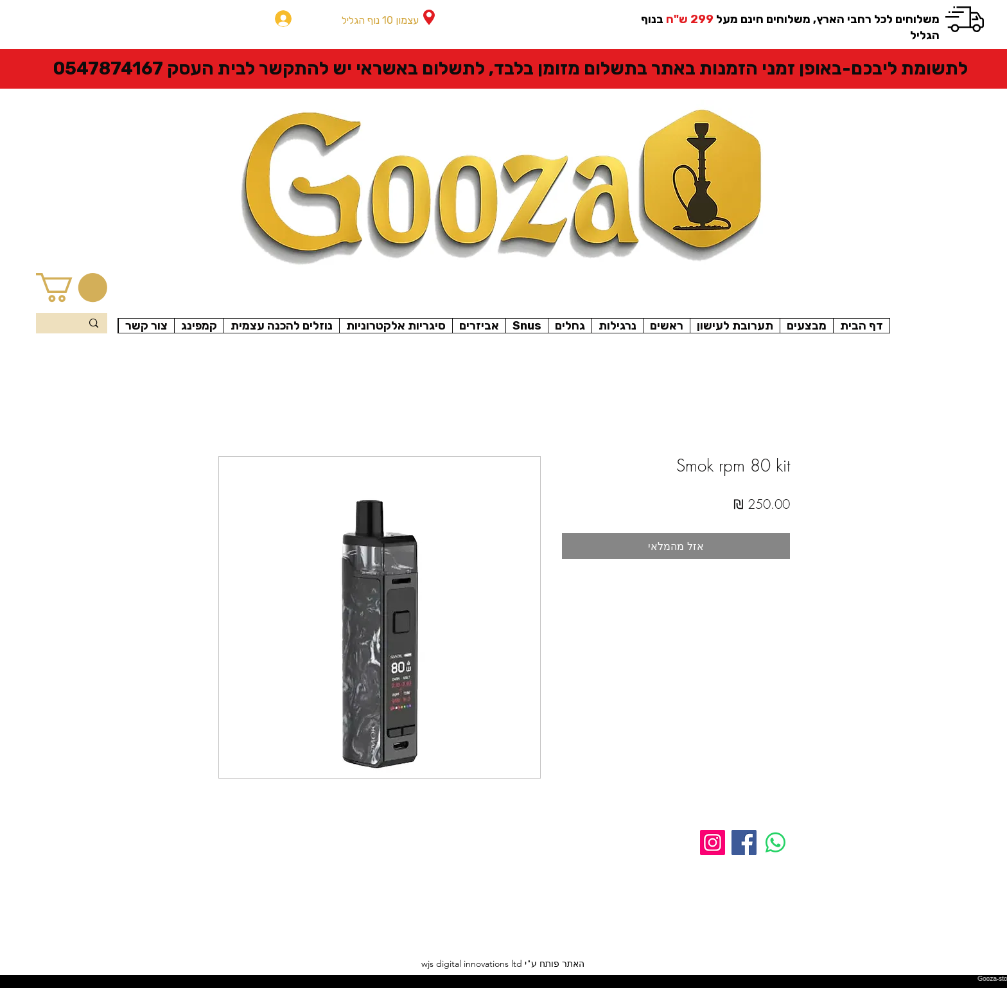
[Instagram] (712, 842)
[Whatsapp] (775, 842)
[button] (71, 287)
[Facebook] (744, 842)
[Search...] (72, 324)
